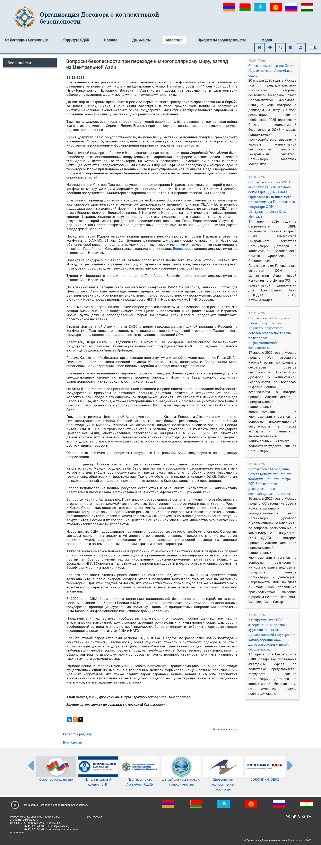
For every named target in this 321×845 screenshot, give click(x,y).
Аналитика (174, 40)
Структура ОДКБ (76, 40)
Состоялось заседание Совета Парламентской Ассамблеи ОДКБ (271, 70)
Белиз (178, 249)
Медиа (267, 40)
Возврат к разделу (77, 734)
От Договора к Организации (26, 40)
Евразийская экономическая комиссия (223, 778)
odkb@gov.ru (30, 819)
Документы (141, 40)
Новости (110, 40)
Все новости (19, 62)
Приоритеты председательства (222, 40)
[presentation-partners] (30, 765)
